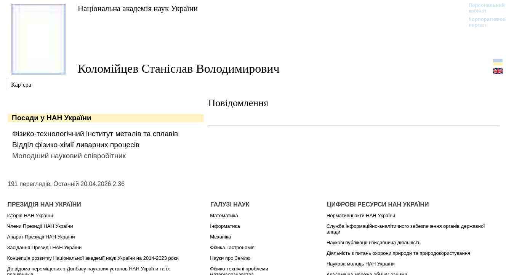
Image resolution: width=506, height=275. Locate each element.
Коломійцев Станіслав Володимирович (178, 68)
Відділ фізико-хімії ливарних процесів (75, 145)
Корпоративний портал (483, 22)
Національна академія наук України (138, 8)
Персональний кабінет (483, 8)
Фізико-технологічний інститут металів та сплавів (95, 134)
